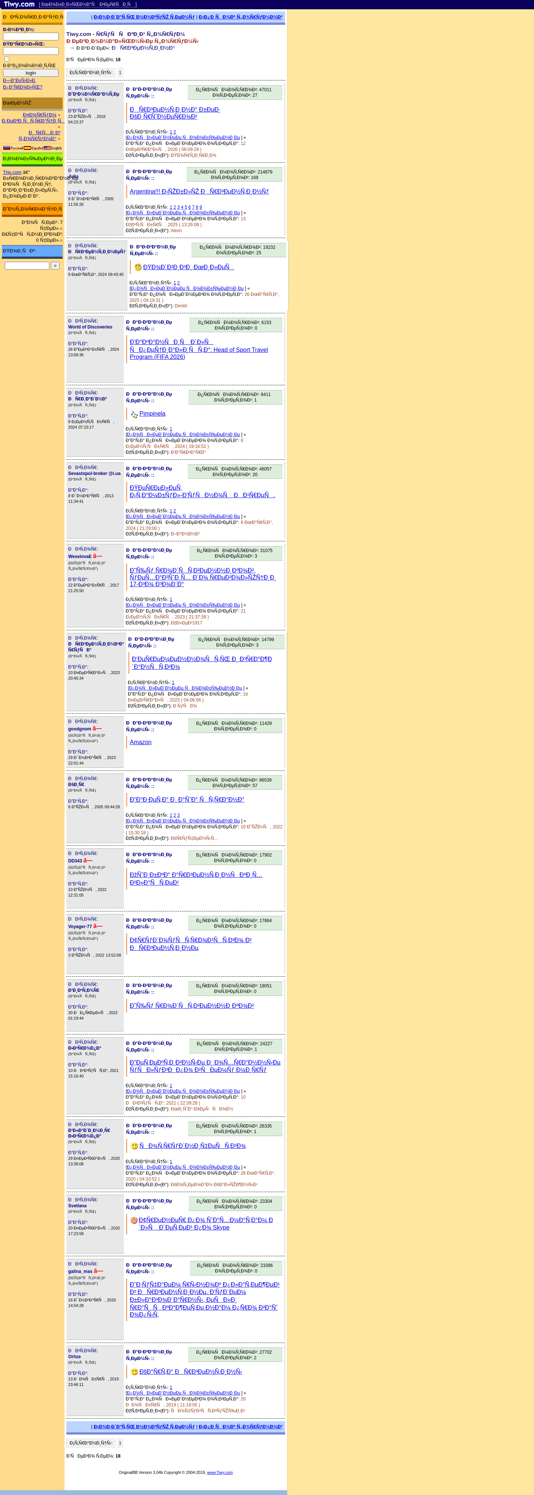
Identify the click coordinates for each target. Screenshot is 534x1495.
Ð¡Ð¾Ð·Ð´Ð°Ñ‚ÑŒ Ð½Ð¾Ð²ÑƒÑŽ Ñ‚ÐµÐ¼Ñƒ (144, 17)
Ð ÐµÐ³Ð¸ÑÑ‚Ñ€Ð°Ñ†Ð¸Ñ (33, 120)
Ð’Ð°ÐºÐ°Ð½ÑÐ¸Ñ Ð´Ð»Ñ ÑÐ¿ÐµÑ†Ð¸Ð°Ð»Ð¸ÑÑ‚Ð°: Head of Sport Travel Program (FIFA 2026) (199, 349)
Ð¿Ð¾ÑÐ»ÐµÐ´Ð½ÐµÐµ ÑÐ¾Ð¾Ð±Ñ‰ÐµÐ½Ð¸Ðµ (183, 137)
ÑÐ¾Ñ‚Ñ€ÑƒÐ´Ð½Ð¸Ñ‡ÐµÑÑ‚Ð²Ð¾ (192, 1146)
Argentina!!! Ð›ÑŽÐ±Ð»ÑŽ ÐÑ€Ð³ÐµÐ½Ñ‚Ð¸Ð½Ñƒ (199, 191)
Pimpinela (152, 413)
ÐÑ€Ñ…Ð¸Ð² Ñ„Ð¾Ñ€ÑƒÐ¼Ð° (39, 135)
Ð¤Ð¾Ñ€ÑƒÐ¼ (39, 115)
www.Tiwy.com (220, 1472)
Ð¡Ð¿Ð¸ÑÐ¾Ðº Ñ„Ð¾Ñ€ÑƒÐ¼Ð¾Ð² (241, 17)
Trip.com (12, 172)
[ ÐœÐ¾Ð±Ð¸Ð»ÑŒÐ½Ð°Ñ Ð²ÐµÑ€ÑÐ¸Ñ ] (88, 4)
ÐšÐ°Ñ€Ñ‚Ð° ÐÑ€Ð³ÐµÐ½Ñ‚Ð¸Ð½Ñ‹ (190, 1372)
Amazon (141, 742)
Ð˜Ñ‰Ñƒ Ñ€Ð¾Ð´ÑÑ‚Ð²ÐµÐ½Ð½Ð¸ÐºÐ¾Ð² (192, 1006)
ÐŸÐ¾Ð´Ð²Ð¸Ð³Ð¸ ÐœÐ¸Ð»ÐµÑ (188, 267)
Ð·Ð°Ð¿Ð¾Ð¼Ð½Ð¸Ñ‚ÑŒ (29, 65)
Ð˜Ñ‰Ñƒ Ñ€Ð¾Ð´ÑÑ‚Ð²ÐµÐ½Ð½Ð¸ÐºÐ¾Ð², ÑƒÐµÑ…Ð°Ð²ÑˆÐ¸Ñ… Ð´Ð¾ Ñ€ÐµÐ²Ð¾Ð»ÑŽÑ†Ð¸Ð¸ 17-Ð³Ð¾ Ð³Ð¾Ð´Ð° (203, 577)
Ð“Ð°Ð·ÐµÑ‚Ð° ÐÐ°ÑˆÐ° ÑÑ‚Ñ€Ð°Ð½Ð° (187, 799)
